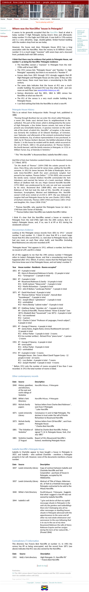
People (9, 19)
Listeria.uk (6, 2)
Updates (45, 583)
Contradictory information (82, 50)
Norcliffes (54, 32)
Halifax (3, 33)
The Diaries (34, 19)
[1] (64, 232)
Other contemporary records (82, 40)
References (56, 19)
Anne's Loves (45, 19)
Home (3, 19)
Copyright (30, 583)
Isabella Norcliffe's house (81, 45)
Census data (81, 36)
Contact (38, 583)
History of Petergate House (80, 32)
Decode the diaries (55, 583)
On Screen (24, 19)
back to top (42, 565)
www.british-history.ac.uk (48, 90)
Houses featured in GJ (5, 29)
